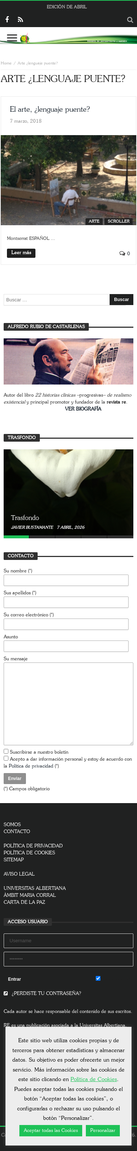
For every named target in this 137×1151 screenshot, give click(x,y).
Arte (94, 221)
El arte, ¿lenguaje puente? (50, 109)
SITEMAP (14, 860)
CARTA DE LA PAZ (24, 902)
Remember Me (114, 979)
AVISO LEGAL (19, 874)
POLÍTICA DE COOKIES (29, 853)
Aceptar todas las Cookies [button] (51, 1130)
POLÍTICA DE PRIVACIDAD (33, 846)
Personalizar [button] (102, 1130)
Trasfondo (25, 518)
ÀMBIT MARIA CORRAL (30, 895)
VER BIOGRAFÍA (83, 409)
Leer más (21, 252)
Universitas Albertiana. (103, 1025)
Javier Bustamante (32, 528)
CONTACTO (17, 831)
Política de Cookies (94, 1079)
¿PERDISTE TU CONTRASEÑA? (42, 993)
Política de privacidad (31, 766)
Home (6, 63)
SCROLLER (118, 221)
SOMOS (12, 825)
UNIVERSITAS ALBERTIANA (35, 888)
